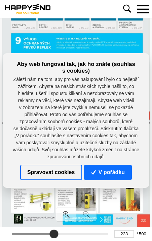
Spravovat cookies (51, 172)
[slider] (54, 234)
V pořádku (108, 172)
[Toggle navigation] (143, 9)
